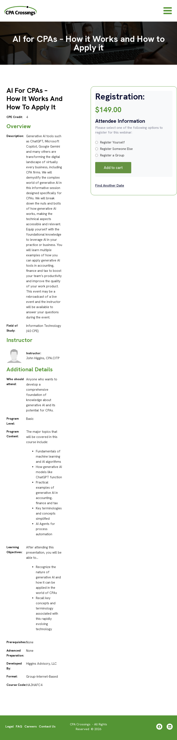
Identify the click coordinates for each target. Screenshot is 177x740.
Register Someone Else (114, 152)
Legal (9, 726)
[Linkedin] (170, 727)
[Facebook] (158, 727)
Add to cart (113, 170)
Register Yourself (110, 145)
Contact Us (47, 726)
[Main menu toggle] (167, 12)
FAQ (19, 726)
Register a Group (109, 158)
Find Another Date (109, 188)
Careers (30, 726)
